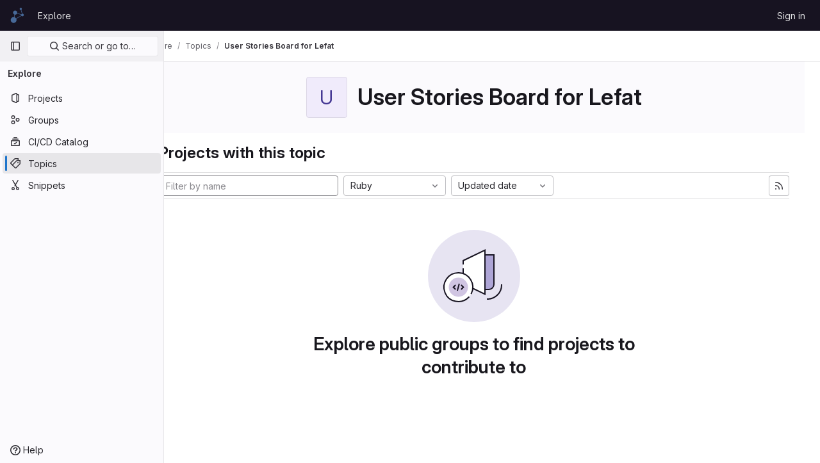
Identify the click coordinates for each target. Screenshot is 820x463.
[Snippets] (82, 185)
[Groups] (82, 120)
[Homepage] (17, 15)
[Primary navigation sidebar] (15, 46)
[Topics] (82, 163)
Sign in (791, 15)
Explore (54, 15)
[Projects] (82, 98)
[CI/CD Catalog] (82, 141)
